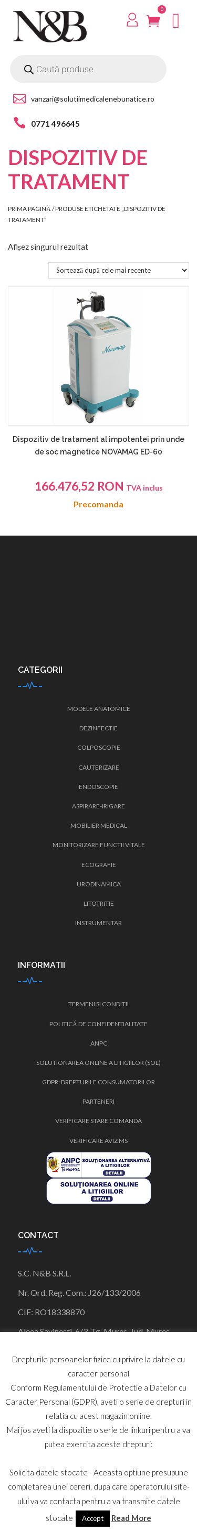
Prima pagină (29, 209)
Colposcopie (98, 747)
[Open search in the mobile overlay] (88, 69)
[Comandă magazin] (118, 270)
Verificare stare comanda (98, 1121)
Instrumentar (98, 923)
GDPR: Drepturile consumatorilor (98, 1082)
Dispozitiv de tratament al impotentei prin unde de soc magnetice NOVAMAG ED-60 (98, 445)
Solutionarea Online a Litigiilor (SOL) (98, 1063)
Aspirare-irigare (98, 806)
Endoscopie (98, 787)
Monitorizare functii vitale (99, 845)
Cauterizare (98, 767)
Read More (131, 1518)
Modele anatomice (98, 709)
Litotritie (99, 903)
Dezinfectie (98, 728)
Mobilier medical (98, 825)
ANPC (98, 1043)
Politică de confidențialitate (98, 1024)
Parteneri (98, 1101)
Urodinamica (99, 884)
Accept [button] (92, 1518)
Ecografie (98, 865)
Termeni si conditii (98, 1004)
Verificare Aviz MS (98, 1141)
